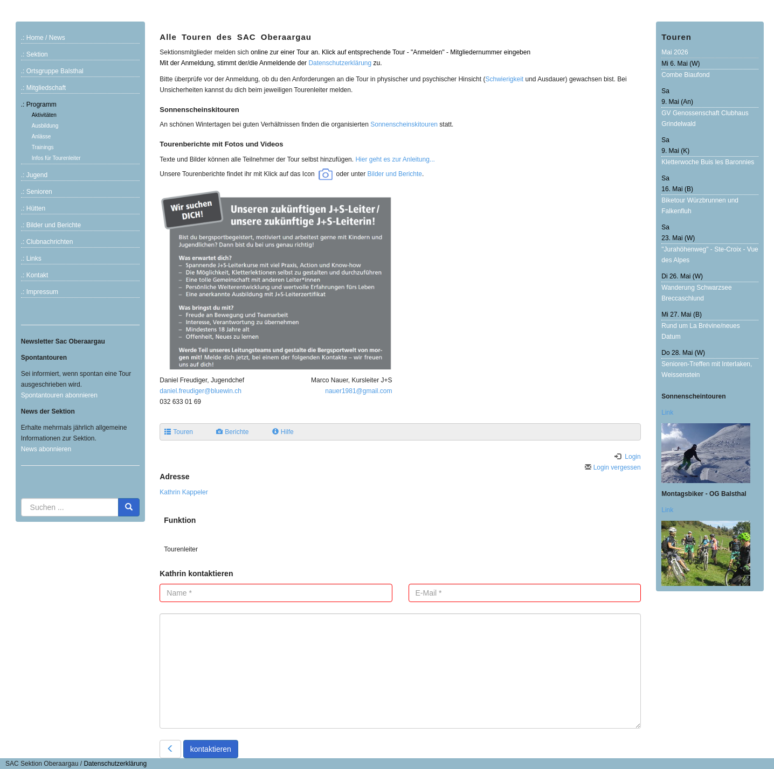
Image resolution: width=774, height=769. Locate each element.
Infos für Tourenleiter (56, 158)
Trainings (43, 147)
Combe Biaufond (685, 75)
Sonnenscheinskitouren (404, 124)
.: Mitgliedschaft (43, 88)
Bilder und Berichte (395, 173)
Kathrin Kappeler (184, 492)
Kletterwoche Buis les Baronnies (707, 162)
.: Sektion (34, 54)
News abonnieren (46, 449)
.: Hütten (33, 208)
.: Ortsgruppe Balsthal (52, 71)
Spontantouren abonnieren (59, 395)
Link (667, 412)
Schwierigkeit (504, 79)
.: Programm (39, 104)
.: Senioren (36, 191)
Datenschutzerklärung (339, 63)
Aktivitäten (44, 115)
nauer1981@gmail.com (358, 391)
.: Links (31, 258)
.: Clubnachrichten (47, 242)
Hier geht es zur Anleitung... (394, 159)
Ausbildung (45, 126)
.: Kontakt (35, 275)
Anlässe (41, 136)
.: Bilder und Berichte (51, 225)
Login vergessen (612, 467)
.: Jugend (34, 175)
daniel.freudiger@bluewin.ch (200, 391)
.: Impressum (39, 292)
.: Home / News (43, 37)
